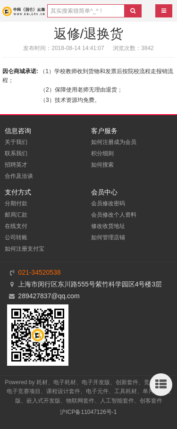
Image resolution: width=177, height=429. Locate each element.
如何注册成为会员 (113, 142)
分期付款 (16, 203)
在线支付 (16, 226)
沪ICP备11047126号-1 (88, 412)
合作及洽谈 (19, 176)
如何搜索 (102, 164)
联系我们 (16, 153)
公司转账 (16, 237)
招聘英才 (16, 164)
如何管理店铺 (108, 237)
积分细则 (102, 153)
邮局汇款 (16, 214)
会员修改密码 (108, 203)
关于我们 (16, 142)
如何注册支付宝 (24, 248)
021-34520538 (39, 272)
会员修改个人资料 (113, 214)
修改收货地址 (108, 226)
